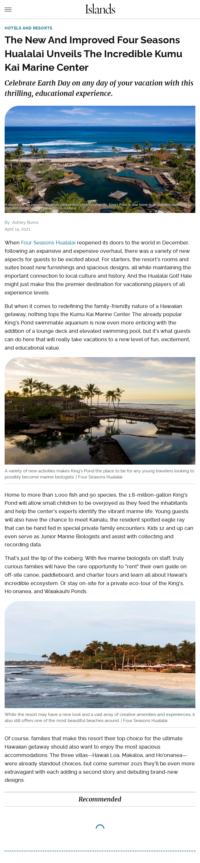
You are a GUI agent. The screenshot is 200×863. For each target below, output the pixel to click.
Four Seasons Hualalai (48, 243)
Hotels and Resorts (29, 28)
